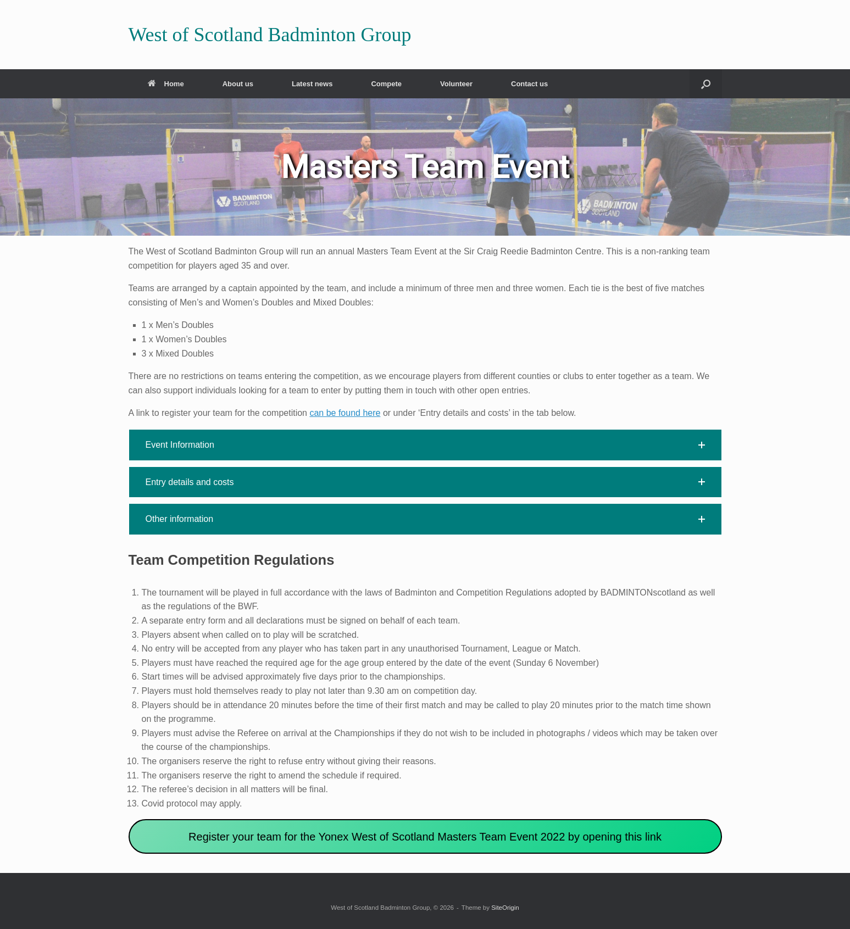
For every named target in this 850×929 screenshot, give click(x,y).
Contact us (529, 84)
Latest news (312, 84)
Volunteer (456, 84)
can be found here (344, 413)
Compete (386, 84)
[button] (706, 83)
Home (166, 84)
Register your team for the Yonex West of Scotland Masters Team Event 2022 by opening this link (425, 837)
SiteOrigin (505, 907)
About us (238, 84)
